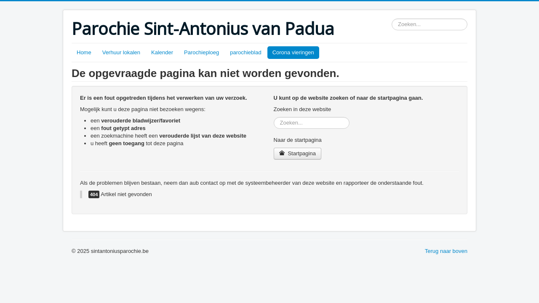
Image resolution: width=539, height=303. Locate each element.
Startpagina (297, 153)
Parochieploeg (201, 52)
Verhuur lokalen (121, 52)
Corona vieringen (293, 52)
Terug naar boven (446, 251)
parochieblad (245, 52)
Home (84, 52)
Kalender (162, 52)
